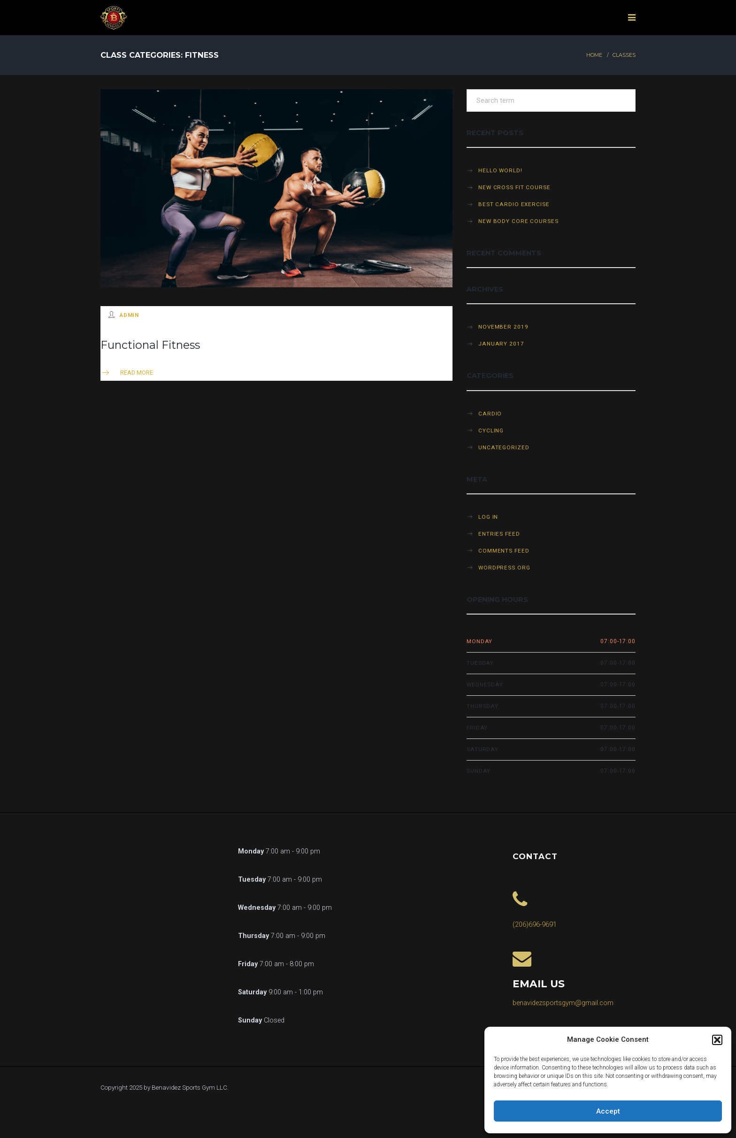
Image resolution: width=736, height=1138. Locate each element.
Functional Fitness (150, 345)
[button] (717, 1040)
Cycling (491, 430)
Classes (624, 55)
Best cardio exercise (514, 204)
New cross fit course (514, 187)
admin (129, 315)
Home (594, 55)
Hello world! (500, 170)
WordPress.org (504, 567)
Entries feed (499, 534)
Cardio (490, 413)
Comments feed (503, 550)
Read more (126, 372)
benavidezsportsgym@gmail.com (563, 1003)
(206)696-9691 (535, 925)
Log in (488, 517)
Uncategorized (503, 447)
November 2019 (503, 326)
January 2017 (501, 343)
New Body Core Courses (518, 221)
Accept (608, 1111)
